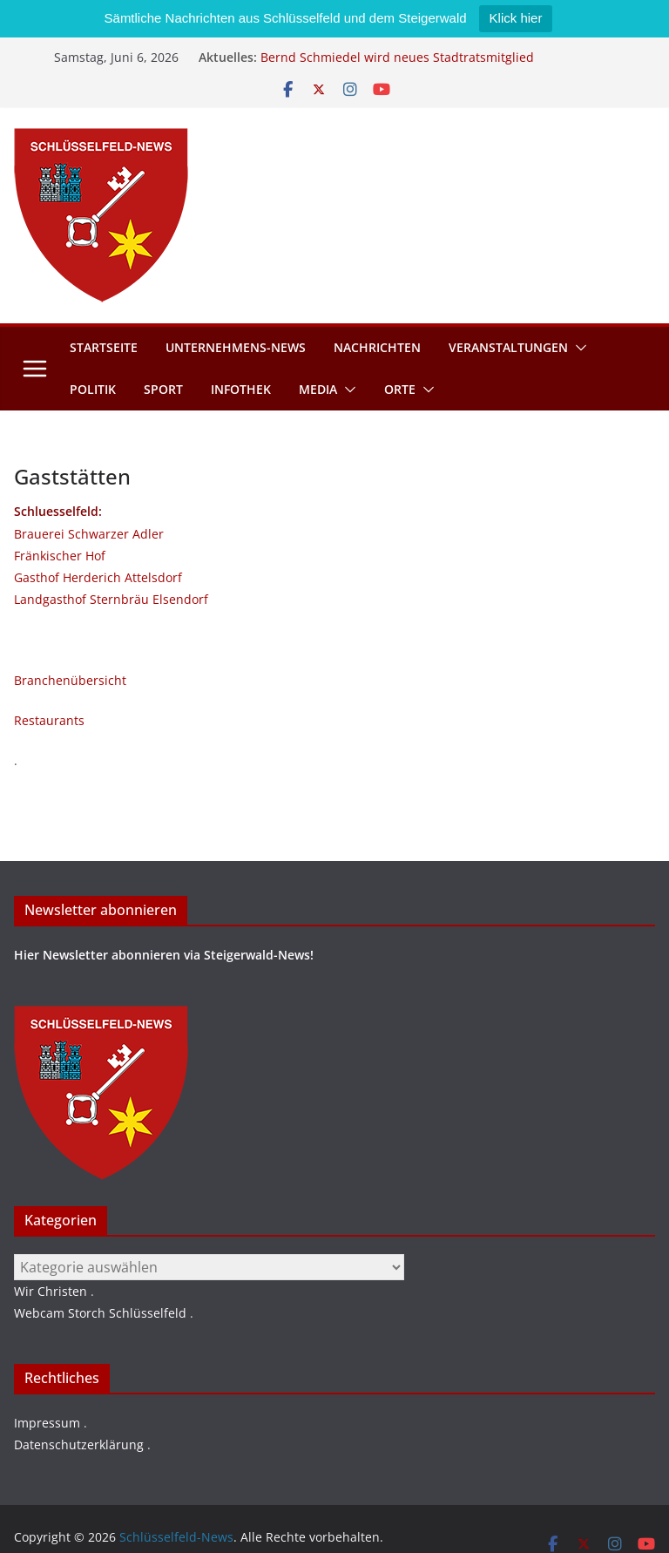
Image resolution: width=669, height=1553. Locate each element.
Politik (93, 389)
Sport (163, 389)
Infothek (241, 389)
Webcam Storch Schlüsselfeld (100, 1313)
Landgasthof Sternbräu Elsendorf (111, 599)
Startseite (104, 347)
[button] (577, 348)
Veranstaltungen (508, 347)
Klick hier (516, 17)
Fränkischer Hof (59, 555)
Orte (400, 389)
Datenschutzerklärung (79, 1444)
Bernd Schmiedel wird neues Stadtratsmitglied (397, 57)
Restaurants (49, 720)
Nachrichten (377, 347)
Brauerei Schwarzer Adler (89, 534)
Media (318, 389)
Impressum (47, 1422)
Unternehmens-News (236, 347)
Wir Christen (50, 1291)
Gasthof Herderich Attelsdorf (98, 577)
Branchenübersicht (70, 680)
